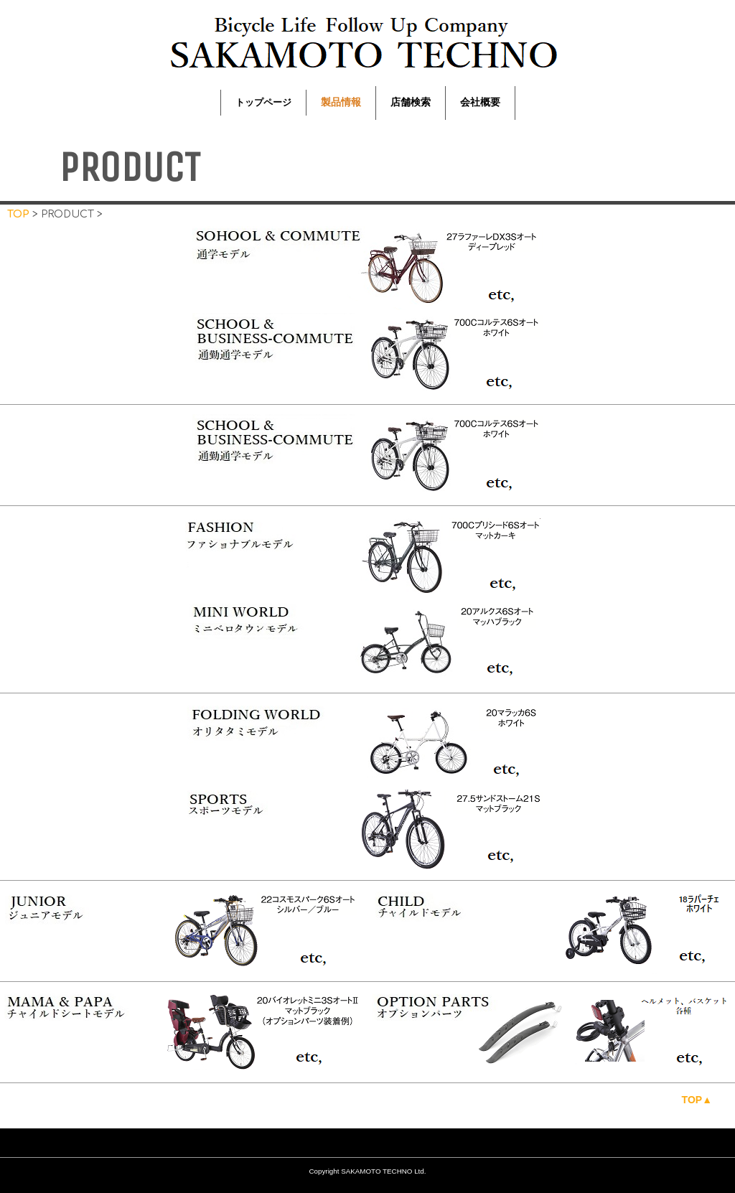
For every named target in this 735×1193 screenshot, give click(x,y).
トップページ (263, 102)
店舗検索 (410, 102)
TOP (18, 214)
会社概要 (480, 102)
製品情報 (341, 102)
